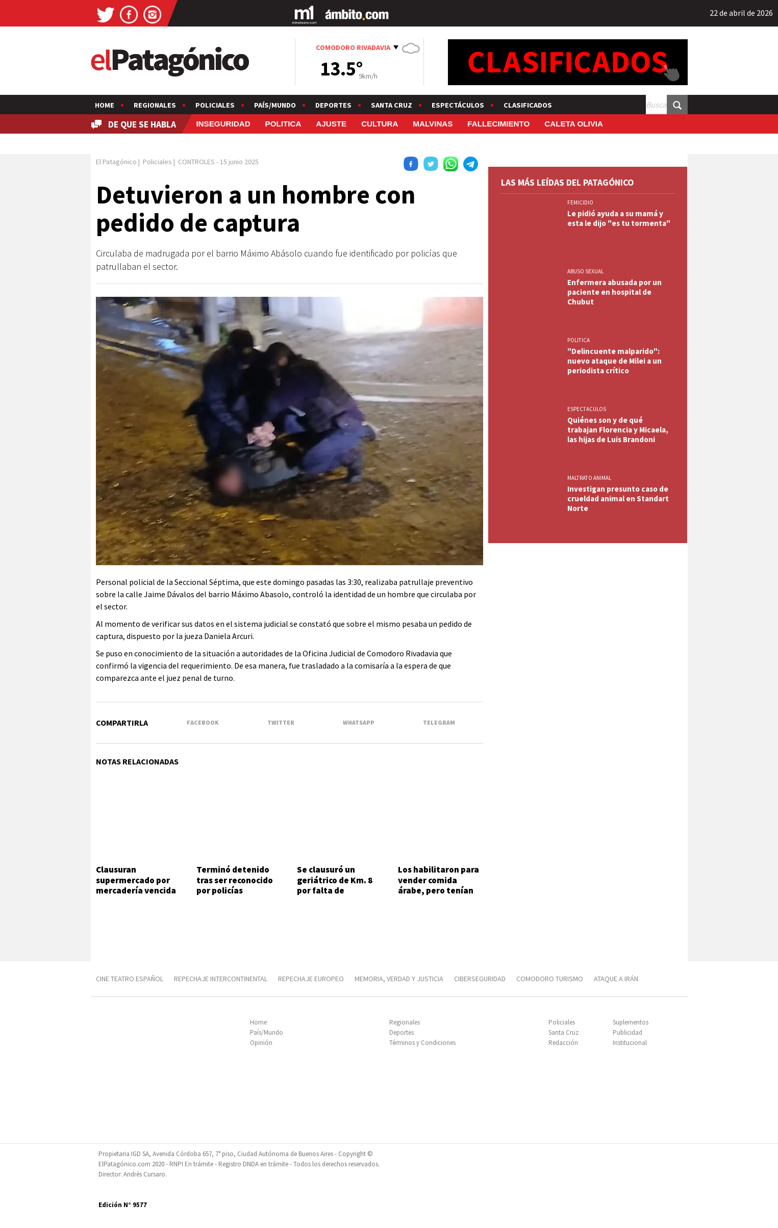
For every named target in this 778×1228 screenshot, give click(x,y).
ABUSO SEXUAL (585, 271)
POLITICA (283, 123)
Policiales (215, 105)
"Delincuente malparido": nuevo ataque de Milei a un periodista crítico (614, 360)
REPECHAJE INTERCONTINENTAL (220, 978)
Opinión (261, 1042)
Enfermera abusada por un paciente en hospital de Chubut (614, 291)
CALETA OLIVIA (573, 123)
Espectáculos (458, 105)
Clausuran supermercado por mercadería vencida (136, 880)
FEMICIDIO (580, 202)
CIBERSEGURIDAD (480, 978)
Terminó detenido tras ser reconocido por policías (234, 880)
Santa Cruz (391, 105)
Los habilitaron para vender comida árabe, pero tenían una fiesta (438, 885)
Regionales (155, 105)
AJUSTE (331, 123)
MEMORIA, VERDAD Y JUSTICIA (399, 978)
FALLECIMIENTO (498, 123)
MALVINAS (433, 123)
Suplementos (630, 1022)
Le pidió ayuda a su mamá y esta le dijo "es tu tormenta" (618, 218)
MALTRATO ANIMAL (589, 477)
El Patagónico (116, 161)
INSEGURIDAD (223, 123)
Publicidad (627, 1032)
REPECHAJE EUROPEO (311, 978)
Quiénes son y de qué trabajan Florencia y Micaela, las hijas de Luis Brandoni (617, 429)
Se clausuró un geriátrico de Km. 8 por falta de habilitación (334, 885)
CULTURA (379, 123)
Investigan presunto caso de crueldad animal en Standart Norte (618, 498)
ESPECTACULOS (586, 409)
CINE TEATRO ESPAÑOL (129, 978)
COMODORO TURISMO (549, 978)
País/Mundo (275, 105)
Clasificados (528, 105)
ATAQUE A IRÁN (616, 978)
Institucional (630, 1042)
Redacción (563, 1042)
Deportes (333, 105)
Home (104, 105)
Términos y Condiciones (422, 1042)
